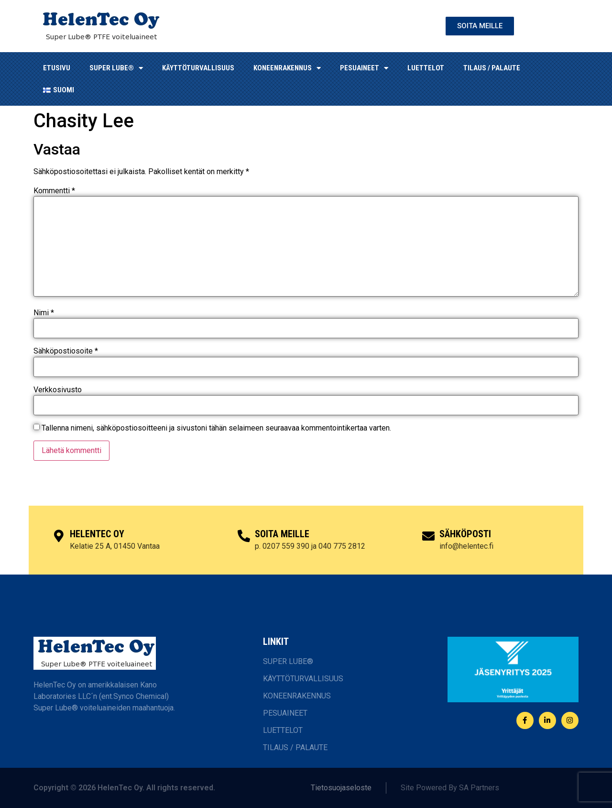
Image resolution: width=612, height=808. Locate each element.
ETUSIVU (56, 68)
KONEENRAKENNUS (287, 68)
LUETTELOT (425, 68)
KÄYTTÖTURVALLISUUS (198, 68)
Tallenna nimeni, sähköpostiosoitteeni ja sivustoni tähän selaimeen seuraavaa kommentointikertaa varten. (216, 428)
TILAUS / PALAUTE (491, 68)
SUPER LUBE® (116, 68)
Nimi (43, 313)
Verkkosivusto (57, 390)
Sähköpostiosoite (65, 351)
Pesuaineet (364, 68)
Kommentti (54, 191)
